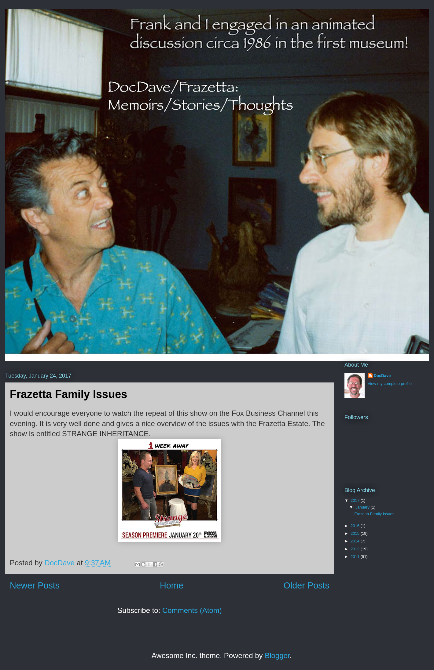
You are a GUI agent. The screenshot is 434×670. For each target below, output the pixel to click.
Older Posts (306, 585)
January (363, 507)
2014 (356, 541)
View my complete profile (390, 383)
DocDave (382, 375)
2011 (356, 556)
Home (171, 585)
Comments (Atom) (192, 610)
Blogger (277, 655)
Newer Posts (35, 585)
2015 (356, 533)
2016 (356, 525)
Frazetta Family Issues (68, 394)
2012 (356, 549)
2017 (356, 500)
